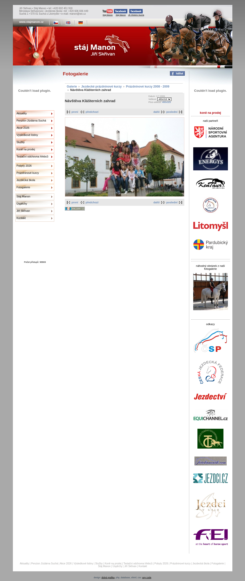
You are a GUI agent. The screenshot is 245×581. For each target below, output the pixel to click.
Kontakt (21, 217)
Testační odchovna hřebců (32, 156)
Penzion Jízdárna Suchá (31, 120)
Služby (21, 142)
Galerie (72, 86)
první (75, 111)
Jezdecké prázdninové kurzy (101, 86)
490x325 (166, 102)
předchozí (91, 111)
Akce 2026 (23, 127)
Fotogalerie (23, 187)
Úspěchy (22, 203)
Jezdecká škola (26, 180)
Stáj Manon (107, 12)
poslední (171, 111)
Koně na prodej (26, 149)
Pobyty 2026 (24, 165)
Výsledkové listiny (27, 134)
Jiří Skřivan (23, 210)
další (156, 111)
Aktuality (22, 113)
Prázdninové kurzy (28, 172)
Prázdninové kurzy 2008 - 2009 (147, 86)
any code (146, 577)
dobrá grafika (108, 577)
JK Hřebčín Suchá (136, 12)
